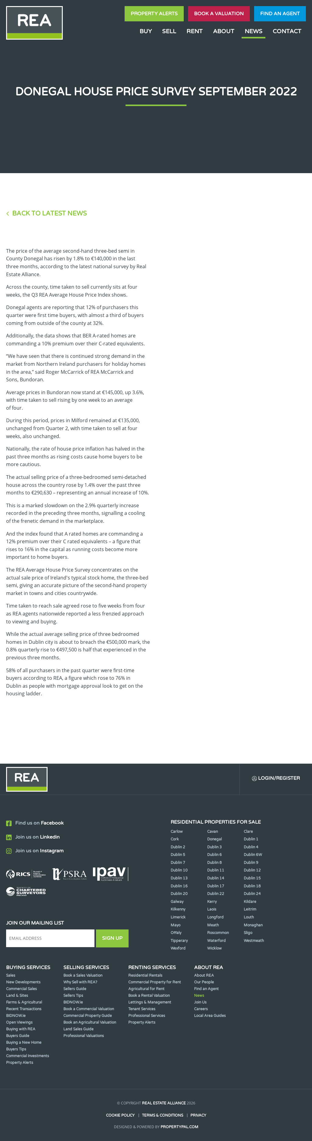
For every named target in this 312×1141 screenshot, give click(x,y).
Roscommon (218, 933)
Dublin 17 (215, 886)
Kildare (250, 902)
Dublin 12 (252, 870)
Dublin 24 (252, 894)
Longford (215, 917)
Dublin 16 (179, 886)
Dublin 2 (178, 847)
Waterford (216, 941)
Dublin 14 (215, 878)
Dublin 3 (214, 847)
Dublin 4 (251, 847)
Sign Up (112, 938)
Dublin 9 (251, 863)
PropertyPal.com (179, 1127)
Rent (194, 31)
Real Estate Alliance (164, 1103)
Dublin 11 (215, 870)
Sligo (248, 933)
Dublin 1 (251, 839)
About (223, 31)
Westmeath (254, 941)
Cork (175, 839)
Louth (249, 917)
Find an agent (280, 14)
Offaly (176, 933)
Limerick (178, 917)
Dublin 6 (214, 855)
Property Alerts (154, 14)
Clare (248, 831)
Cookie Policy (120, 1115)
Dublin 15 (252, 878)
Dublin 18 (252, 886)
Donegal (214, 839)
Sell (169, 31)
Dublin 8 (214, 863)
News (253, 31)
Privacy (198, 1115)
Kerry (212, 902)
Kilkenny (178, 909)
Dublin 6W (253, 855)
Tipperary (179, 941)
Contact (287, 31)
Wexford (178, 948)
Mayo (175, 925)
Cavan (212, 831)
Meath (213, 925)
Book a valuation (219, 14)
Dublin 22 (215, 894)
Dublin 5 (178, 855)
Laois (211, 909)
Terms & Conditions (162, 1115)
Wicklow (214, 948)
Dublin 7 (178, 863)
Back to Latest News (49, 213)
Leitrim (250, 909)
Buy (146, 31)
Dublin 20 (179, 894)
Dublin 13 (179, 878)
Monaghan (253, 925)
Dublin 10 (179, 870)
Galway (177, 902)
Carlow (177, 831)
